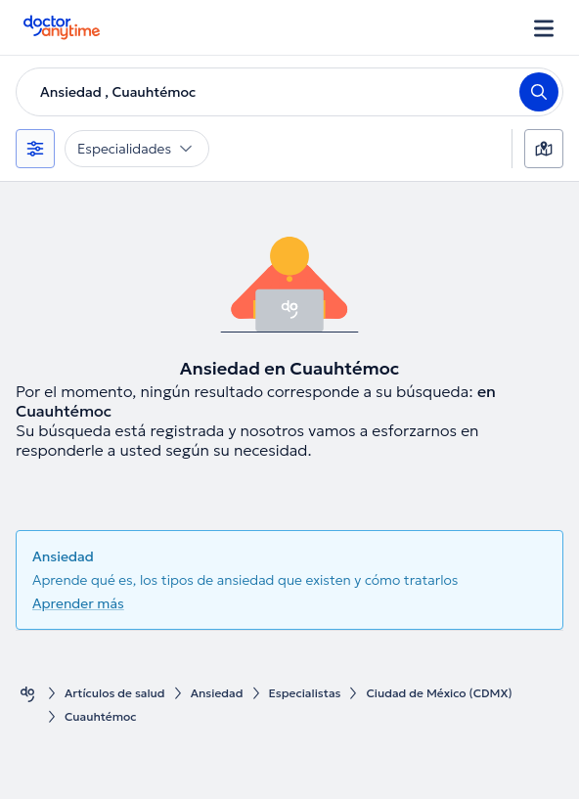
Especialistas (305, 693)
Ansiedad (217, 693)
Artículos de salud (115, 693)
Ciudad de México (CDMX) (439, 693)
